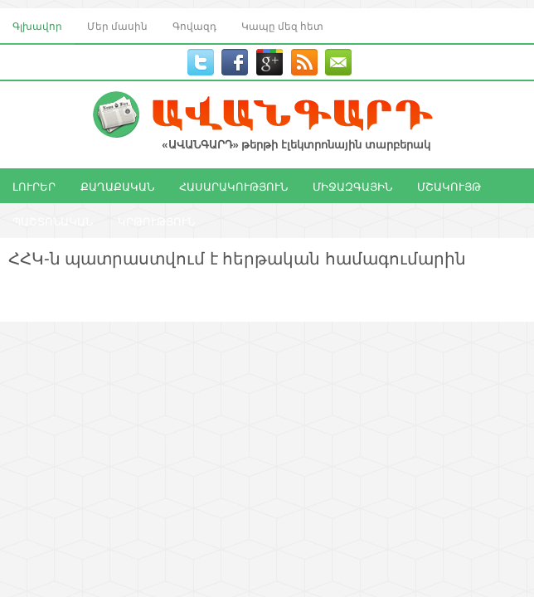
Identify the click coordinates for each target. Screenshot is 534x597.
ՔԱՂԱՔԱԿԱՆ (117, 185)
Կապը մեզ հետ (282, 25)
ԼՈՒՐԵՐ (34, 185)
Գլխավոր (37, 25)
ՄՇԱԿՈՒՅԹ (449, 185)
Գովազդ (194, 25)
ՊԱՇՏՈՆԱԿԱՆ (52, 220)
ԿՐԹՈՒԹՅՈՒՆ (156, 220)
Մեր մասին (117, 25)
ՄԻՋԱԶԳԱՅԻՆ (352, 185)
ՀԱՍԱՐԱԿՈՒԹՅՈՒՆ (233, 185)
